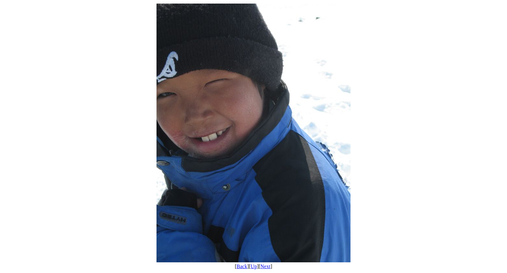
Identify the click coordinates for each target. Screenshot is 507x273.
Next (265, 266)
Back (242, 266)
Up (254, 266)
